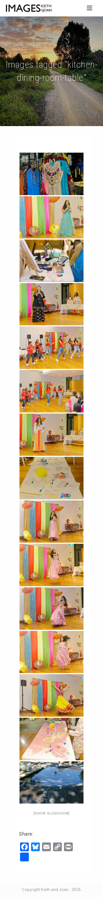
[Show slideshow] (51, 813)
